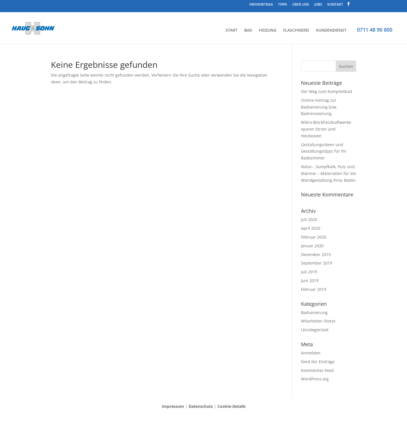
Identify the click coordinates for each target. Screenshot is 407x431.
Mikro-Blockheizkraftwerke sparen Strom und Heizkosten (326, 129)
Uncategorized (314, 329)
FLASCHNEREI (296, 30)
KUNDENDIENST (331, 30)
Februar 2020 (313, 237)
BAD (248, 30)
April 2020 (310, 228)
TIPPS (282, 5)
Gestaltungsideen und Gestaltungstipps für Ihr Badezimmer (324, 151)
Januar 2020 (312, 245)
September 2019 (316, 263)
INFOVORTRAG (261, 5)
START (231, 30)
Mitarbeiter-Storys (318, 321)
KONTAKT (335, 5)
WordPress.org (315, 379)
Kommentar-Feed (317, 370)
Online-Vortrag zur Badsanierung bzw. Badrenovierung (319, 107)
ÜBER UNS (300, 5)
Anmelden (311, 353)
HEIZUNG (267, 30)
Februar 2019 (313, 289)
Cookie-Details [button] (231, 406)
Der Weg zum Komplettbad (326, 91)
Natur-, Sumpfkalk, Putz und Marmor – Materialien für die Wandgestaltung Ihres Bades (328, 173)
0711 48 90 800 (374, 30)
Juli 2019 (309, 271)
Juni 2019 (310, 280)
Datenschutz (201, 406)
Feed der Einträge (318, 361)
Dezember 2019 (316, 254)
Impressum (173, 406)
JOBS (318, 5)
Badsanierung (314, 312)
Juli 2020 (309, 219)
